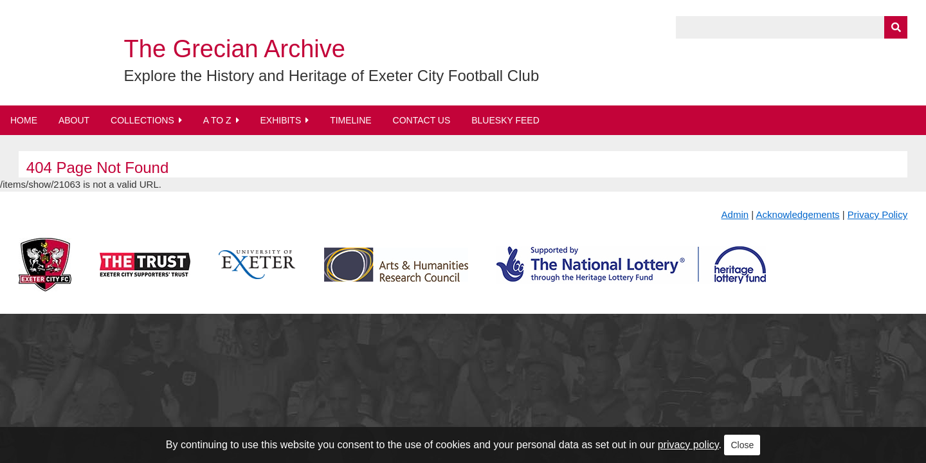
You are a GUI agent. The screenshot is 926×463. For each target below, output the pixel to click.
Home (23, 120)
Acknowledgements (798, 214)
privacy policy (688, 444)
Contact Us (422, 120)
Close (742, 445)
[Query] (791, 27)
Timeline (351, 120)
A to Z (217, 120)
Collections (142, 120)
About (74, 120)
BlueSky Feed (505, 120)
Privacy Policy (877, 214)
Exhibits (280, 120)
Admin (735, 214)
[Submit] (895, 27)
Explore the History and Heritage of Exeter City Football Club (332, 75)
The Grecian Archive (234, 48)
